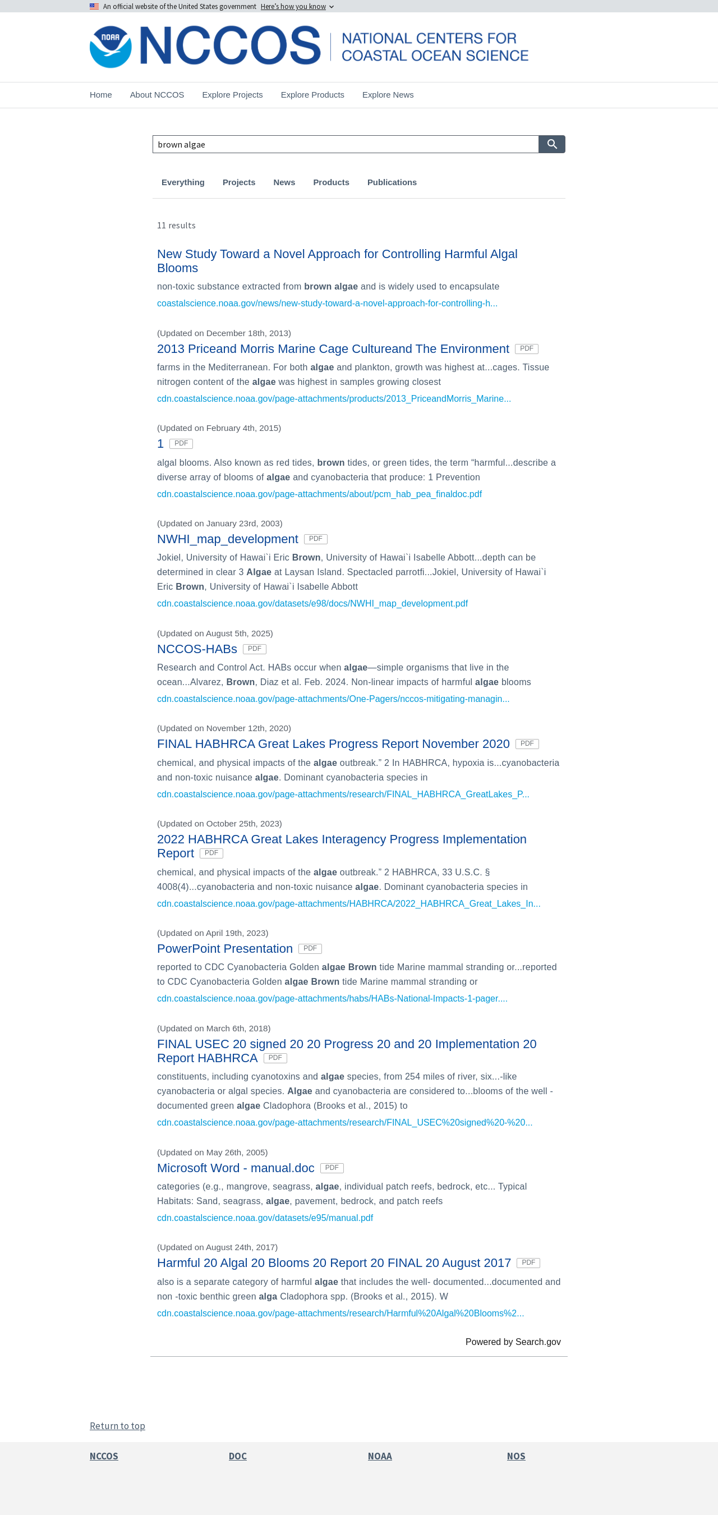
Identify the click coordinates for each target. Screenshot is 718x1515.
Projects (239, 182)
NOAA (380, 1456)
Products (331, 182)
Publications (392, 182)
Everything (183, 182)
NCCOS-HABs (211, 649)
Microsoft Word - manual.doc (250, 1168)
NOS (516, 1456)
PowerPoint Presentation (239, 949)
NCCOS (104, 1456)
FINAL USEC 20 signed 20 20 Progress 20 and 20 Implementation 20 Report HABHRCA (347, 1051)
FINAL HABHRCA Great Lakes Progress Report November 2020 (348, 744)
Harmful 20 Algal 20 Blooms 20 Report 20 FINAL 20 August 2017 (348, 1263)
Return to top (117, 1426)
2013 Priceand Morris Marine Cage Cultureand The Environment (347, 349)
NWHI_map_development (242, 539)
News (285, 182)
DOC (238, 1456)
